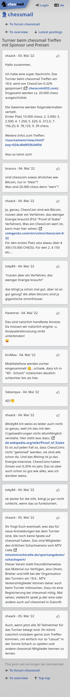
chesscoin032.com (40, 88)
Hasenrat (12, 313)
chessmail (17, 14)
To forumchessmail (22, 24)
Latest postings (48, 32)
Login (42, 5)
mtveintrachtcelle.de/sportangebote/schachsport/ (35, 555)
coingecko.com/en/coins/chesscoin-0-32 (35, 233)
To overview (16, 32)
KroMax (11, 355)
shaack (10, 55)
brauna (10, 168)
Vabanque (12, 392)
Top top (42, 678)
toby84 (10, 266)
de (59, 5)
